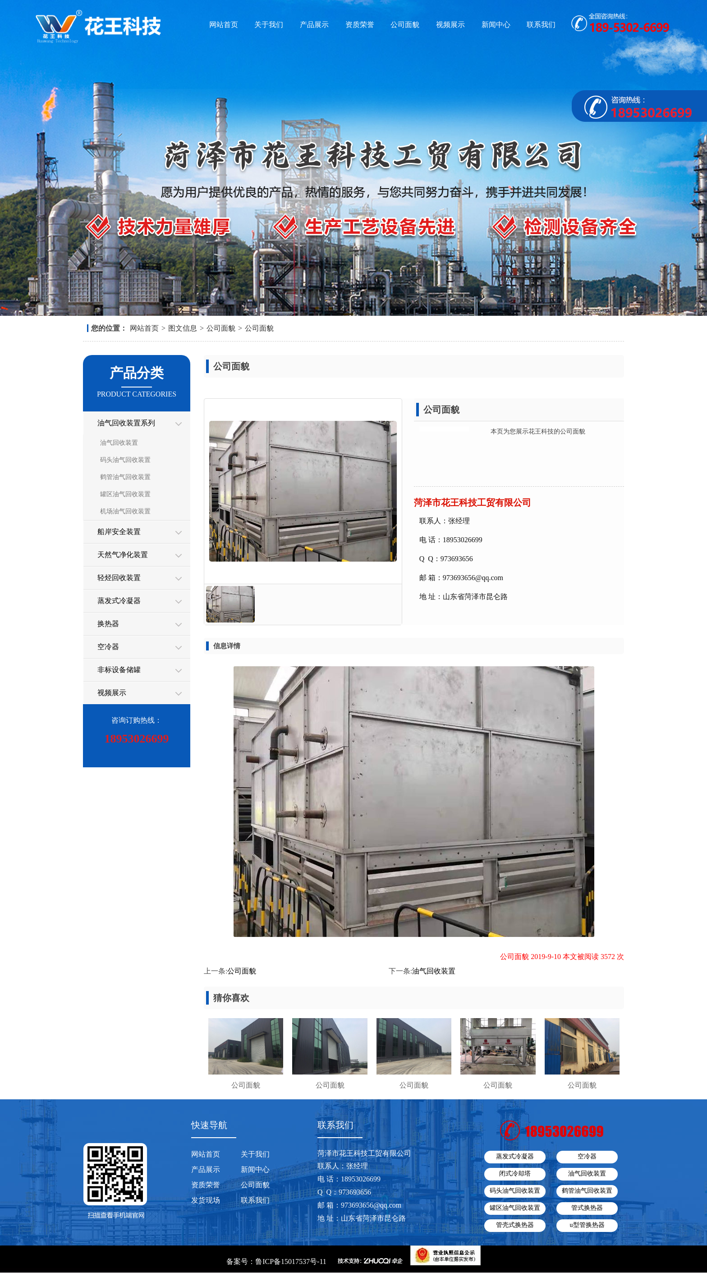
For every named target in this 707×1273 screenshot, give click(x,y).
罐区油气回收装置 (125, 494)
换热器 (108, 623)
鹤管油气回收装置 (125, 477)
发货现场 (205, 1200)
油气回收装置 (119, 442)
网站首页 (223, 24)
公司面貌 (404, 24)
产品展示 (314, 24)
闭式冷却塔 (515, 1173)
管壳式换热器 (515, 1225)
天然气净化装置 (122, 554)
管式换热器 (587, 1207)
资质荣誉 (359, 24)
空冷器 (108, 646)
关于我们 (268, 24)
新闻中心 (496, 24)
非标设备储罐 (119, 669)
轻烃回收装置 (119, 577)
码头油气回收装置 (125, 460)
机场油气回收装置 (125, 511)
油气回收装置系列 (126, 423)
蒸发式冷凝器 (119, 600)
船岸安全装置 (119, 531)
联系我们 (541, 24)
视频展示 (450, 24)
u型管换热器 (587, 1225)
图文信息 (182, 328)
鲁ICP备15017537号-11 (290, 1261)
